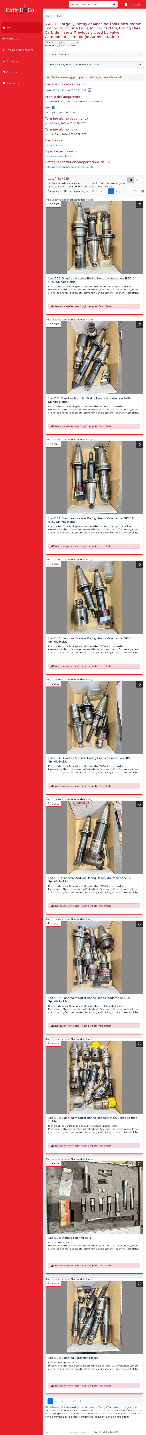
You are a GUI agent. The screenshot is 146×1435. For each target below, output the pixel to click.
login (84, 306)
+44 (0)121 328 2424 (106, 1431)
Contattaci (10, 72)
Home (8, 27)
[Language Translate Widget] (62, 42)
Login (136, 4)
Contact (49, 1432)
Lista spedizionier (54, 145)
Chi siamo (10, 61)
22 (135, 191)
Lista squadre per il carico (59, 156)
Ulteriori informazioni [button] (94, 54)
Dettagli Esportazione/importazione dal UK (69, 167)
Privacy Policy (77, 1432)
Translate (67, 45)
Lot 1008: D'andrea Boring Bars (69, 1238)
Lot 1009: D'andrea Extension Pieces (73, 1358)
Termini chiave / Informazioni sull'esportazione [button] (94, 64)
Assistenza (11, 83)
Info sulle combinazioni (18, 49)
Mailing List (11, 38)
